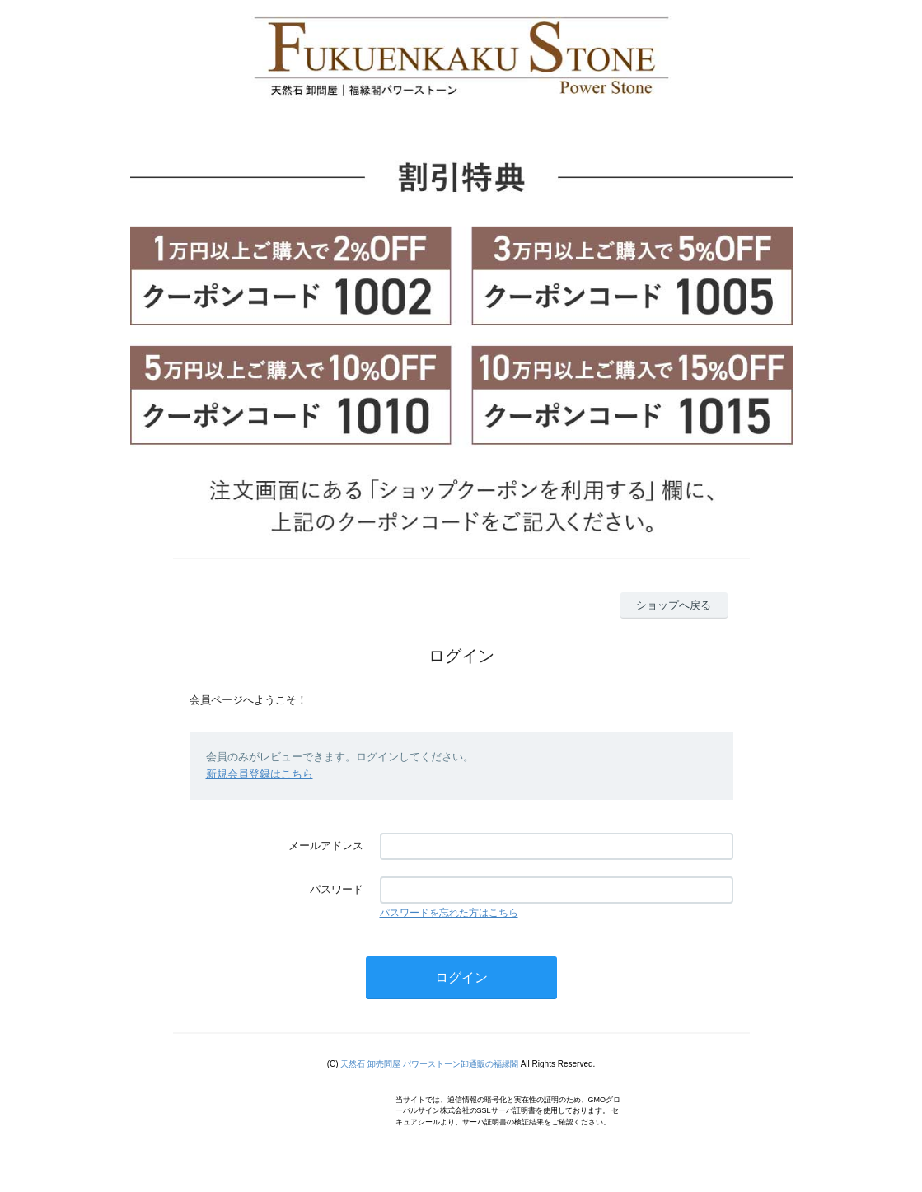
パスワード (336, 889)
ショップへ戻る (673, 605)
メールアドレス (325, 845)
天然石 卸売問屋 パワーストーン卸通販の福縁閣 (429, 1063)
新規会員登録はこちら (259, 774)
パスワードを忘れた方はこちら (449, 913)
